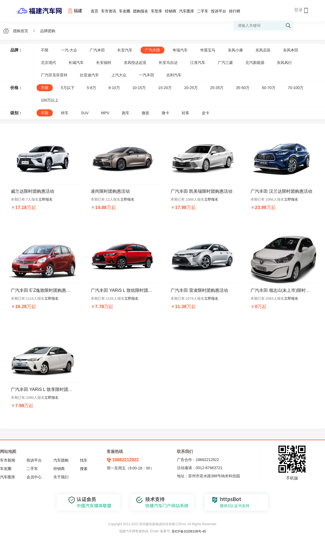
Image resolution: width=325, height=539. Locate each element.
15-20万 (165, 88)
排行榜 (234, 11)
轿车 (65, 113)
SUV (85, 113)
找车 (83, 460)
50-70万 (268, 88)
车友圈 (124, 11)
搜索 (83, 468)
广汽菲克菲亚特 (54, 75)
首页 (94, 11)
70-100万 (296, 88)
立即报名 (45, 199)
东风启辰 (263, 50)
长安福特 (103, 62)
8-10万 (114, 88)
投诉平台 (218, 11)
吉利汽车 (173, 75)
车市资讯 (108, 11)
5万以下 (67, 88)
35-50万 (242, 88)
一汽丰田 (146, 75)
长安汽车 (124, 50)
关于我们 (61, 477)
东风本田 (290, 50)
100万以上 (49, 100)
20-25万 (191, 88)
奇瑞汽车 (180, 50)
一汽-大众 (69, 50)
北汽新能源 (254, 62)
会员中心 (34, 477)
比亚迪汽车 (89, 75)
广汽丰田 (152, 50)
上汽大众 (118, 75)
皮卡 (205, 113)
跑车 (125, 113)
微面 (145, 113)
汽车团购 (61, 460)
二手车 (202, 11)
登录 (298, 10)
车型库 (156, 11)
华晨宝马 (207, 50)
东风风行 (284, 62)
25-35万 (217, 88)
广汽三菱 (225, 62)
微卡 (165, 113)
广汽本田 (97, 50)
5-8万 (91, 88)
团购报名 (140, 11)
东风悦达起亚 (135, 62)
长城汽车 (76, 62)
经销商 (170, 11)
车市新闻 (7, 460)
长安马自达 (168, 62)
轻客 (185, 113)
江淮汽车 (197, 62)
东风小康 (235, 50)
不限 (44, 50)
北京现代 (48, 62)
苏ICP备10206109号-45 (189, 531)
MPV (105, 113)
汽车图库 (186, 11)
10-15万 (139, 88)
